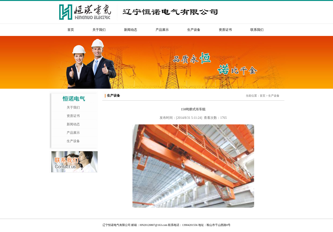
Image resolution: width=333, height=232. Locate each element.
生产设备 (193, 30)
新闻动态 (130, 30)
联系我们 (256, 30)
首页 (70, 30)
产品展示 (162, 30)
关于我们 (99, 30)
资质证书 (225, 30)
